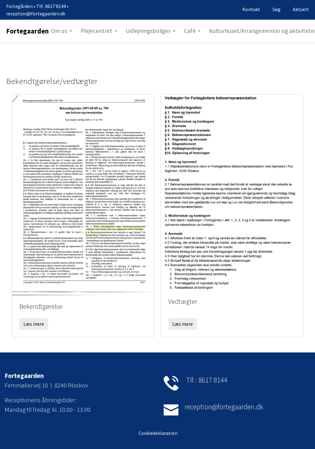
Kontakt (251, 9)
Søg (277, 9)
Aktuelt (301, 9)
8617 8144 (212, 379)
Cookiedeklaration (157, 433)
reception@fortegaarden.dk (224, 406)
